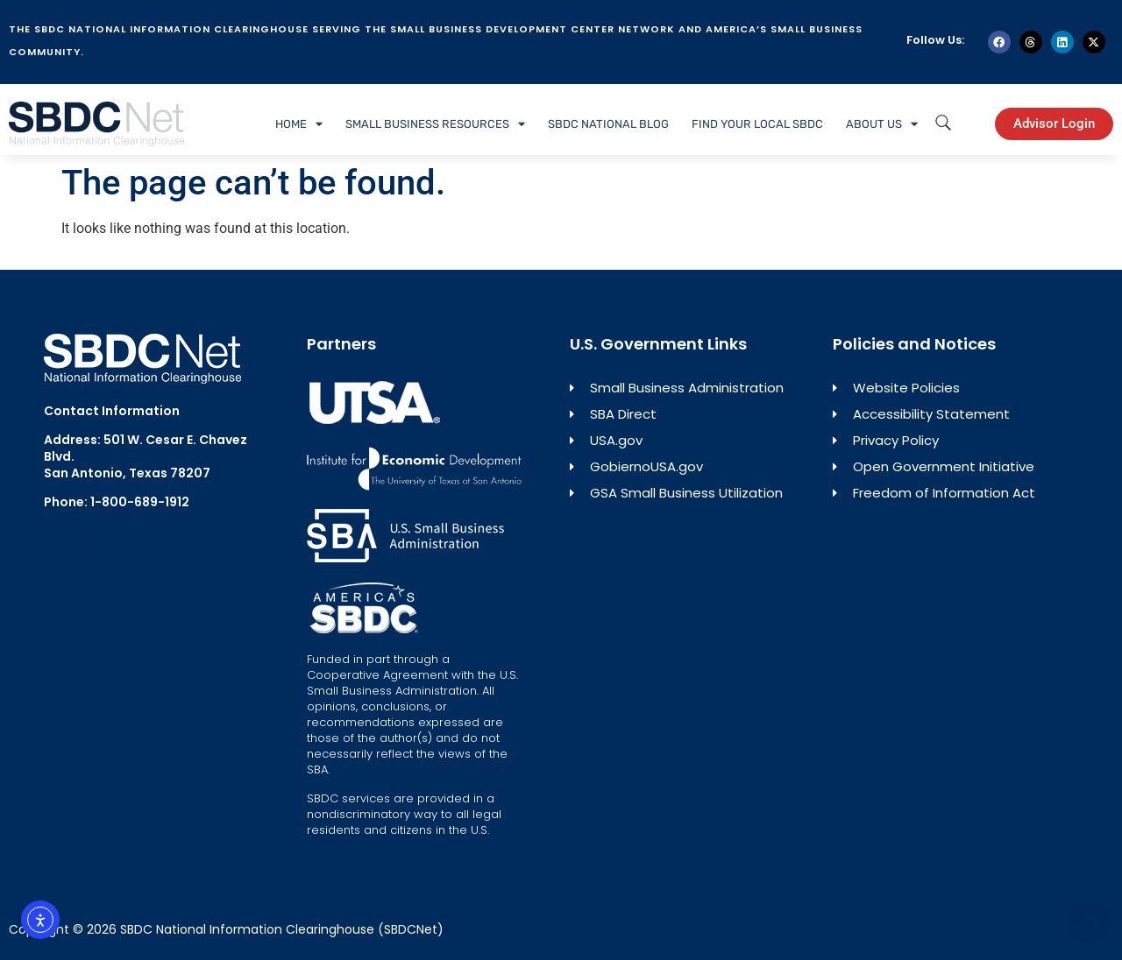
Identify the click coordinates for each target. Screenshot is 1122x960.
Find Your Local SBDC (757, 124)
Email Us (70, 531)
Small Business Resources (435, 123)
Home (299, 123)
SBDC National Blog (608, 124)
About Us (882, 123)
